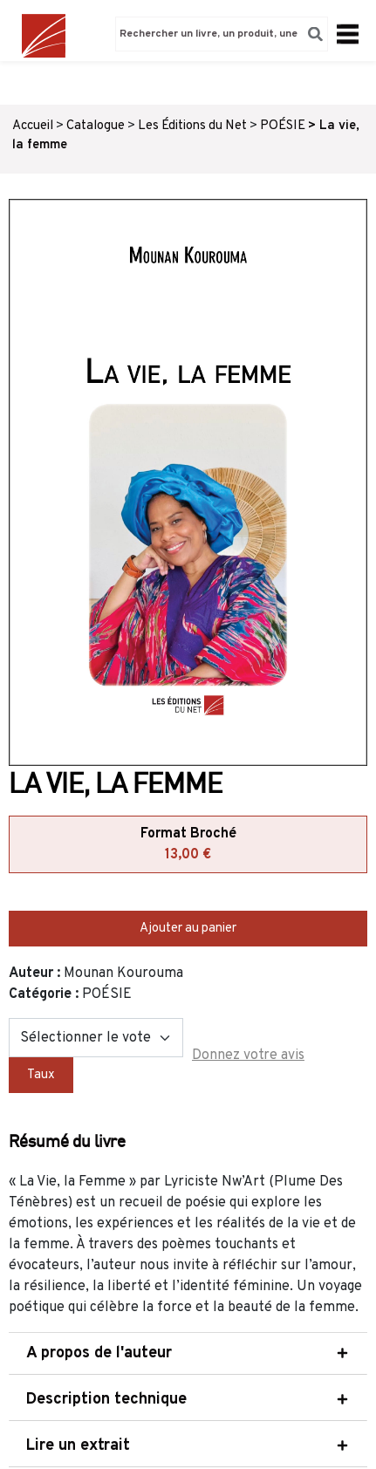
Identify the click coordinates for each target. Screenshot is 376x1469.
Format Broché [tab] (188, 845)
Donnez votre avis (248, 1055)
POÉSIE (282, 126)
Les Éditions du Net (192, 126)
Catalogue (95, 126)
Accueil (32, 126)
